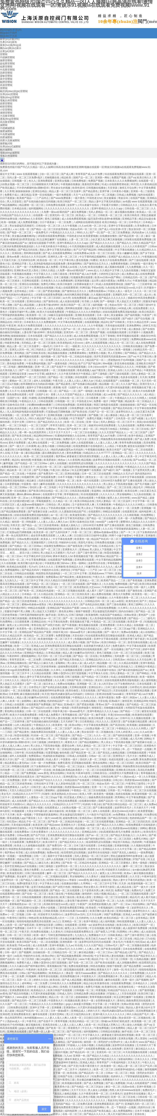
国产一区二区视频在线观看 (34, 370)
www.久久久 (88, 607)
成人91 (148, 294)
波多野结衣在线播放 (123, 1045)
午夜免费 (121, 446)
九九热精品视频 (40, 670)
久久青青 (9, 191)
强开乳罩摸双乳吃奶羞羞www (110, 356)
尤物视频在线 (52, 177)
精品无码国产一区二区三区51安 (51, 649)
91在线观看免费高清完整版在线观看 (124, 174)
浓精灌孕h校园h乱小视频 (129, 1069)
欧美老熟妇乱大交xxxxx (70, 342)
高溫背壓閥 (6, 85)
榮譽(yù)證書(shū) (10, 39)
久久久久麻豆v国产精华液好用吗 (87, 838)
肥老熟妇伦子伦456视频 (121, 360)
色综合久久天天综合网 (33, 256)
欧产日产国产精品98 (85, 249)
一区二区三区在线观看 (73, 584)
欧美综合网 (131, 490)
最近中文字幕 (7, 174)
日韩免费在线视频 (105, 542)
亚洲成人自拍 (115, 370)
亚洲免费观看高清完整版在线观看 (63, 645)
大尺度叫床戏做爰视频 (117, 387)
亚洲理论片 (119, 756)
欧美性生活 (94, 849)
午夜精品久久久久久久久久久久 (58, 597)
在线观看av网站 (43, 277)
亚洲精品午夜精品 (34, 652)
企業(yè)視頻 (7, 51)
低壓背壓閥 (6, 66)
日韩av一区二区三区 (100, 756)
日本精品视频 (105, 845)
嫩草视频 (8, 463)
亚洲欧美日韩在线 (126, 769)
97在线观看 (42, 1114)
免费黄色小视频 (97, 353)
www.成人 (93, 270)
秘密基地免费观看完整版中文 (67, 1107)
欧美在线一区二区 (47, 260)
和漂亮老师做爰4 (81, 707)
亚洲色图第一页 (69, 941)
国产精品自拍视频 (19, 993)
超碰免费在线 (70, 818)
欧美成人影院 (84, 897)
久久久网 (60, 680)
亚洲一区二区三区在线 (123, 1096)
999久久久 (82, 232)
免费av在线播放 (130, 632)
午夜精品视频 (73, 893)
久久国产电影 (56, 1059)
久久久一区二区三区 (145, 291)
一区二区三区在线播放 (85, 432)
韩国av (134, 697)
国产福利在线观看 (123, 735)
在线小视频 (100, 893)
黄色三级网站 (136, 604)
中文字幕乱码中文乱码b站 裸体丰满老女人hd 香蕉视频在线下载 (59, 556)
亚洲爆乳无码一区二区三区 (128, 294)
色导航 (20, 852)
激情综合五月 (59, 849)
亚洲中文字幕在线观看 (120, 225)
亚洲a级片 (115, 701)
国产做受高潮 (75, 546)
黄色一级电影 (62, 707)
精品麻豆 (32, 480)
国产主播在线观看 (103, 807)
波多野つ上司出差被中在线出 (83, 205)
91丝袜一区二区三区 (42, 735)
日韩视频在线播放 (96, 187)
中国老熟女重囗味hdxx (57, 563)
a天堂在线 (88, 194)
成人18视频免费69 (127, 962)
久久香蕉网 (36, 218)
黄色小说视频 (48, 907)
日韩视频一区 (19, 180)
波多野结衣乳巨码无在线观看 (95, 941)
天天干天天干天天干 (59, 432)
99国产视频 (117, 401)
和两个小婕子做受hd (120, 535)
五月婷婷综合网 (27, 260)
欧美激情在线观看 (113, 490)
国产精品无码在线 (28, 249)
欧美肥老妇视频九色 (100, 904)
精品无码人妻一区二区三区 (22, 638)
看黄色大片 (71, 742)
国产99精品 (131, 353)
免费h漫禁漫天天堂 (27, 883)
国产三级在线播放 (117, 604)
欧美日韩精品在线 (85, 501)
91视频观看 (18, 811)
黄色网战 (11, 249)
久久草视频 (149, 776)
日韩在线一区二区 (147, 1096)
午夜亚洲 (11, 325)
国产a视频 (138, 418)
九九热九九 (61, 339)
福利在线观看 (146, 194)
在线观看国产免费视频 (60, 559)
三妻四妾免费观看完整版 (71, 907)
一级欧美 (75, 346)
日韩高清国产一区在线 (39, 769)
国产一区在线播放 (114, 649)
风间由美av (138, 232)
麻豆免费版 (40, 701)
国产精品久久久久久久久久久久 (105, 515)
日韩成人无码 (64, 993)
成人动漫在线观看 (70, 301)
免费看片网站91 (146, 425)
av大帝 (67, 297)
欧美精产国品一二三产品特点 (33, 198)
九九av (69, 945)
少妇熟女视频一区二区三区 (15, 184)
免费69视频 (121, 584)
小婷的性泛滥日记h (109, 273)
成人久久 (106, 828)
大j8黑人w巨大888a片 (12, 969)
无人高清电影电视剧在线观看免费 (47, 263)
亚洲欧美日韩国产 (146, 363)
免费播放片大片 (9, 518)
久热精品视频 (88, 701)
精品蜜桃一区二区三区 (31, 205)
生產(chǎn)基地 (8, 42)
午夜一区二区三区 (82, 532)
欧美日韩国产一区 (143, 924)
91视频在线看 (72, 1000)
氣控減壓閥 (6, 149)
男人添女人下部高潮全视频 (118, 484)
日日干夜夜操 (7, 198)
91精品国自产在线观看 (77, 780)
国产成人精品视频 (24, 304)
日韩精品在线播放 (101, 780)
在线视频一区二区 (130, 380)
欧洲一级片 (40, 935)
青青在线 (36, 625)
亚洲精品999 (141, 701)
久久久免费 (96, 918)
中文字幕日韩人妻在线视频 (74, 260)
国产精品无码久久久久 (50, 422)
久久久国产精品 (133, 370)
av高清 (53, 511)
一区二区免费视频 (59, 442)
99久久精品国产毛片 (144, 243)
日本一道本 (103, 315)
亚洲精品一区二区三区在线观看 (110, 897)
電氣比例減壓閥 (8, 155)
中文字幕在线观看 (58, 408)
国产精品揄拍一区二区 (29, 900)
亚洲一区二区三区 (77, 425)
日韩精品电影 (64, 446)
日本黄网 (31, 446)
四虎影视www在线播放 (137, 780)
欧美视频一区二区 (142, 1021)
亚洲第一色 (137, 191)
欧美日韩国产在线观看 (98, 408)
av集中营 (114, 521)
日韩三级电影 (76, 614)
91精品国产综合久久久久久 (16, 215)
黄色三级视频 (52, 218)
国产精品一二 (136, 618)
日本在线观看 (35, 335)
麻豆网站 (91, 969)
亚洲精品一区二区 (72, 921)
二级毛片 (150, 618)
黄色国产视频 (97, 332)
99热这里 (34, 918)
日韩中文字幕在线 (53, 928)
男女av (61, 428)
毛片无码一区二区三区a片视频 (55, 656)
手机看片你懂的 (110, 205)
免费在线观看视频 (78, 966)
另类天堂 (15, 525)
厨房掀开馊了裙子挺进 (132, 638)
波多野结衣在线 (97, 563)
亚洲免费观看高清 (19, 990)
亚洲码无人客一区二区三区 (63, 256)
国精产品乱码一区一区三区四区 (115, 800)
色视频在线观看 (83, 638)
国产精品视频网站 (89, 742)
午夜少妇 (55, 470)
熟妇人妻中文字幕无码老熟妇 (105, 201)
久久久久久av (147, 597)
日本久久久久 (46, 566)
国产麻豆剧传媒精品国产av (133, 670)
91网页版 (85, 287)
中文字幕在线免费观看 (70, 322)
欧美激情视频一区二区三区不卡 (55, 638)
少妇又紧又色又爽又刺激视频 (106, 239)
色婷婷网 (137, 842)
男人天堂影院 (14, 201)
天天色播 (14, 528)
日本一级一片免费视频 (130, 518)
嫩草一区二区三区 (133, 866)
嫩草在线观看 (48, 484)
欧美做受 (91, 907)
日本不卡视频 (65, 477)
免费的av (51, 428)
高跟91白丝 (144, 1107)
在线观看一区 (146, 180)
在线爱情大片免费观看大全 (124, 773)
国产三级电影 (100, 373)
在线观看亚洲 (130, 511)
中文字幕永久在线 (98, 673)
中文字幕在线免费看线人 (72, 487)
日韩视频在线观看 (137, 752)
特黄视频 (141, 366)
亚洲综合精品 (40, 191)
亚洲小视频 (36, 807)
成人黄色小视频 (37, 408)
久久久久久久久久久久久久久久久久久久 (67, 208)
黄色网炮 (5, 335)
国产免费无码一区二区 (51, 473)
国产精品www (51, 824)
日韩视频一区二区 (47, 391)
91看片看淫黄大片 (89, 1066)
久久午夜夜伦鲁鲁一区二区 (124, 597)
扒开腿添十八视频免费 (141, 332)
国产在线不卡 (59, 366)
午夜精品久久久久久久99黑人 (131, 398)
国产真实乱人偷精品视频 (62, 349)
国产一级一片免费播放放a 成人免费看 (38, 267)
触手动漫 (51, 614)
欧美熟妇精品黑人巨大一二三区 (57, 918)
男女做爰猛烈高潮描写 (22, 225)
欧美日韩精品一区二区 (114, 642)
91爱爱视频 (52, 752)
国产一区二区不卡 (68, 1069)
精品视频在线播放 (58, 353)
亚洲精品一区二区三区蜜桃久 (115, 862)
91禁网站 (122, 931)
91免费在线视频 (40, 931)
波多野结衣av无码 (75, 914)
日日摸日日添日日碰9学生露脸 (91, 535)
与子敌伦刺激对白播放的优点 (17, 294)
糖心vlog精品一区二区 (48, 959)
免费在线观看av (98, 291)
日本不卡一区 (61, 346)
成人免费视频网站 (10, 570)
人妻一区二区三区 (79, 239)
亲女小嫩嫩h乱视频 (128, 253)
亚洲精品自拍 (39, 621)
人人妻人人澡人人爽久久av (79, 380)
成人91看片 (131, 1042)
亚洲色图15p (70, 776)
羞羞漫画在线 (84, 577)
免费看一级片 (101, 401)
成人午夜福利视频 (53, 787)
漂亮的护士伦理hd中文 (111, 1042)
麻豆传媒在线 (57, 811)
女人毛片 (150, 418)
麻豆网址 (56, 862)
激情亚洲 (127, 701)
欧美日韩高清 (132, 215)
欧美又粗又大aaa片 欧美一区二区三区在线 (109, 938)
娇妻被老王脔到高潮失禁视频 (83, 456)
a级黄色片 (51, 373)
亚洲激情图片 (38, 542)
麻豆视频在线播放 (125, 212)
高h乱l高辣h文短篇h (28, 907)
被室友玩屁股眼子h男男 (42, 243)
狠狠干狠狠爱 (83, 611)
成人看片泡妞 (148, 897)
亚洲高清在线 (34, 911)
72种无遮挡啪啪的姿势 (50, 528)
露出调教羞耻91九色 (53, 452)
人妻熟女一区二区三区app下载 (119, 628)
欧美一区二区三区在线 (103, 253)
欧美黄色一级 (82, 539)
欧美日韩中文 (50, 842)
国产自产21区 (133, 649)
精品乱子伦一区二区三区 (32, 821)
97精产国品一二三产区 (85, 570)
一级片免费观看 (63, 194)
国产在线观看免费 (46, 477)
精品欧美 (66, 177)
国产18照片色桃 (51, 625)
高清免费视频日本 (48, 398)
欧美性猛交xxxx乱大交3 (129, 287)
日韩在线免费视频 (65, 404)
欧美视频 (132, 725)
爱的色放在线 (27, 838)
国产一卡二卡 (128, 532)
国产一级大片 (17, 446)
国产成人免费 (55, 318)
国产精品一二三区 (130, 711)
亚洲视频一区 (148, 508)
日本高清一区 (123, 418)
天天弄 (143, 377)
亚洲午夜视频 (57, 945)
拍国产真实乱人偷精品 (124, 852)
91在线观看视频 (77, 366)
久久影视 (50, 948)
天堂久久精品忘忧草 (138, 322)
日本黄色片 (116, 1093)
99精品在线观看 (112, 511)
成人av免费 (131, 759)
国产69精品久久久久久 (122, 366)
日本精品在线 (19, 208)
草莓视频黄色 (44, 501)
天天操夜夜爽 (17, 842)
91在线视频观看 (90, 494)
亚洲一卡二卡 (99, 787)
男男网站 (120, 797)
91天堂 (45, 694)
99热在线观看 (106, 249)
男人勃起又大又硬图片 (129, 301)
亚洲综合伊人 (96, 687)
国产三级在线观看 (139, 260)
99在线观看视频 (126, 921)
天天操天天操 (9, 260)
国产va (132, 177)
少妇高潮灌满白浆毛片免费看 (115, 831)
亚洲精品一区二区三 (123, 452)
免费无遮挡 (118, 645)
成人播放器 (134, 329)
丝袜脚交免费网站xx (55, 546)
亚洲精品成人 (78, 1010)
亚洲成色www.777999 (101, 573)
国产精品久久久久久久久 (112, 297)
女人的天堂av (106, 683)
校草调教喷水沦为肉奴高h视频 (37, 384)
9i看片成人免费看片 (50, 714)
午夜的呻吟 (13, 656)
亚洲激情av (69, 1007)
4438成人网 (125, 308)
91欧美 (70, 773)
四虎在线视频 (123, 793)
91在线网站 (139, 904)
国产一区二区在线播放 (75, 618)
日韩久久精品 (48, 270)
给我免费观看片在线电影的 (88, 446)
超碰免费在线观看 (68, 666)
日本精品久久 (140, 983)
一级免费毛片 (41, 232)
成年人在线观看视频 (96, 342)
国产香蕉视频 (135, 580)
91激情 (46, 793)
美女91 (99, 680)
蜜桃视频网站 (29, 656)
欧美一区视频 (7, 856)
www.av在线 (125, 587)
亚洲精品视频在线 (17, 663)
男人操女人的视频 (54, 308)
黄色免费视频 (74, 452)
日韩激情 (135, 263)
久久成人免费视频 (89, 776)
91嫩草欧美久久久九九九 (100, 566)
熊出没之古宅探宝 (120, 339)
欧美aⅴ (79, 728)
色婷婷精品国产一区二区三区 (63, 701)
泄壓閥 (3, 88)
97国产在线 (91, 546)
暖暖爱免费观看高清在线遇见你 (17, 776)
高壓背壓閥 (6, 72)
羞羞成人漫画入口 (71, 525)
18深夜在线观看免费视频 (52, 236)
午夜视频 (101, 497)
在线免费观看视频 (61, 697)
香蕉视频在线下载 (142, 387)
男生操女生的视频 (61, 187)
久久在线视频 (9, 563)
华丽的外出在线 (68, 542)
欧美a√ (128, 873)
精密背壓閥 (6, 106)
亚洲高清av (85, 818)
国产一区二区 (34, 683)
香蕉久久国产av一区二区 (67, 329)
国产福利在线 (74, 1031)
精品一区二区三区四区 (122, 762)
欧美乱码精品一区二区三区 (119, 918)
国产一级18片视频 (58, 1052)
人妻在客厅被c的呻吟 (48, 304)
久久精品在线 (46, 594)
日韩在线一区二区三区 (137, 208)
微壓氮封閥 (6, 143)
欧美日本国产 (114, 449)
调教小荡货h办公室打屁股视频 (70, 673)
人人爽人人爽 (64, 535)
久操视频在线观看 (34, 577)
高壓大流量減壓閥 (10, 140)
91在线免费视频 (35, 752)
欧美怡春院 (72, 690)
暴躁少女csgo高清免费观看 (15, 670)
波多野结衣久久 (125, 411)
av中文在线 (75, 339)
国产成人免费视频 (94, 1083)
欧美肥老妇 (50, 459)
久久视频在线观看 (101, 294)
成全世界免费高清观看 (43, 535)
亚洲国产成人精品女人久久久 (124, 256)
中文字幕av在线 (73, 318)
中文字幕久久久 (42, 273)
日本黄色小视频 (120, 191)
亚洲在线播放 (123, 911)
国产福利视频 (132, 315)
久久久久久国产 (75, 1048)
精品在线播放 (98, 993)
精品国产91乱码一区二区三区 (107, 539)
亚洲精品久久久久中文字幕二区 (119, 849)
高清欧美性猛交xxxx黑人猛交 (59, 904)
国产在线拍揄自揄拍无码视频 (40, 201)
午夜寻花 (32, 1021)
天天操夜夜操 (76, 986)
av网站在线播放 (20, 807)
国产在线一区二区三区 (34, 893)
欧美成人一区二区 (146, 212)
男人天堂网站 (115, 353)
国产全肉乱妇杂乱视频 (92, 604)
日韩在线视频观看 (32, 897)
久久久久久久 (108, 494)
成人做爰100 (7, 449)
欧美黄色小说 (62, 1086)
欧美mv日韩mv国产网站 (108, 277)
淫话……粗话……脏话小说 (15, 552)
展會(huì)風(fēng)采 (10, 45)
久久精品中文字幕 (110, 270)
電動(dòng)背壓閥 (9, 97)
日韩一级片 (139, 587)
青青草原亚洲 (17, 659)
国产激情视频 (147, 990)
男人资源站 (64, 504)
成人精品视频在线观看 (108, 246)
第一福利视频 (19, 890)
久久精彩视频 (132, 515)
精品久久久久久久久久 (39, 804)
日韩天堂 (52, 542)
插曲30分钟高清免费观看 (142, 297)
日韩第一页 (114, 790)
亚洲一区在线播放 (17, 490)
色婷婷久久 (85, 1069)
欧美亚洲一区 (102, 391)
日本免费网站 (118, 1028)
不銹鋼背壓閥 (7, 57)
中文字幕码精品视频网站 (93, 256)
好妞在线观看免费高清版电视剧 (120, 311)
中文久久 (87, 1028)
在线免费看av (81, 253)
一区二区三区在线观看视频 (99, 769)
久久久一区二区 (102, 735)
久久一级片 (44, 818)
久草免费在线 (142, 225)
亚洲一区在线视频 (42, 194)
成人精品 (149, 394)
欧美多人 (46, 539)
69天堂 (134, 184)
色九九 (33, 180)
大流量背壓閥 (7, 115)
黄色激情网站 (75, 263)
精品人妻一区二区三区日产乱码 (135, 1066)
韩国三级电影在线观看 (106, 404)
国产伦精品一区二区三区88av (31, 463)
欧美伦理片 (150, 831)
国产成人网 (67, 174)
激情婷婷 (87, 893)
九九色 (83, 267)
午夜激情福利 (109, 587)
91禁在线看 (132, 900)
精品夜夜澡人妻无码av (17, 762)
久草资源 (34, 549)
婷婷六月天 (94, 1010)
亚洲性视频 (100, 818)
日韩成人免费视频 (127, 194)
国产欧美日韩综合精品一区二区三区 (48, 490)
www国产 (101, 521)
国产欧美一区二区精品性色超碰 (74, 356)
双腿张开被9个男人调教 (22, 311)
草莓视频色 (113, 563)
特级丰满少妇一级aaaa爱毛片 (69, 632)
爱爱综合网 (68, 745)
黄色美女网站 (66, 611)
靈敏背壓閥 (6, 75)
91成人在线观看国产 (107, 380)
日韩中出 (31, 422)
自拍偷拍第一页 (42, 952)
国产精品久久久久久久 (102, 243)
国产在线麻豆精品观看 (85, 384)
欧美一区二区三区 (146, 1035)
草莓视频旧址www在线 (14, 749)
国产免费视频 (29, 773)
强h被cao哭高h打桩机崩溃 (115, 1021)
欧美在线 (55, 979)
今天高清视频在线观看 (81, 246)
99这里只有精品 (109, 428)
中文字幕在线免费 (63, 539)
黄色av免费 (13, 256)
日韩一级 (31, 914)
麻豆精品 (26, 194)
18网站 (147, 738)
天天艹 (77, 194)
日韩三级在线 (60, 273)
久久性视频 (90, 318)
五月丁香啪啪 (108, 335)
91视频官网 (28, 477)
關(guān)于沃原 (8, 35)
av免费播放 (119, 814)
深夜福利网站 (125, 1059)
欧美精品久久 (56, 973)
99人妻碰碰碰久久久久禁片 (63, 604)
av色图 (126, 201)
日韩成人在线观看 (14, 704)
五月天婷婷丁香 (69, 721)
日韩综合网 (107, 776)
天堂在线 (103, 701)
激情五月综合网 (128, 187)
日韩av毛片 (111, 945)
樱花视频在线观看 (94, 979)
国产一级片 (61, 838)
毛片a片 (71, 552)
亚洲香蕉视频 (84, 404)
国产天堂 (73, 1066)
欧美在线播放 (95, 267)
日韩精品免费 (50, 659)
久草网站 (86, 883)
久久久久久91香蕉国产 (135, 246)
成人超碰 (9, 1010)
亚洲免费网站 (134, 325)
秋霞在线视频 (112, 552)
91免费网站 (147, 515)
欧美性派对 (78, 187)
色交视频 (15, 477)
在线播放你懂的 (109, 236)
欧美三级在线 (56, 893)
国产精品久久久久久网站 (42, 800)
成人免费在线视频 (101, 594)
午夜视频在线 (149, 256)
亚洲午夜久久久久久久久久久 (109, 1014)
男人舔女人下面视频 (101, 549)
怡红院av (12, 821)
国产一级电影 (107, 301)
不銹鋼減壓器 (7, 128)
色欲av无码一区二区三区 (84, 229)
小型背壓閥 (6, 109)
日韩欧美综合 (100, 773)
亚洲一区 (26, 780)
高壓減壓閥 (6, 137)
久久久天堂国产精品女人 (71, 394)
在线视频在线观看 (117, 332)
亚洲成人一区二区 (90, 580)
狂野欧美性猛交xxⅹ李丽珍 (62, 880)
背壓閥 (3, 54)
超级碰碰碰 (145, 725)
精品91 (105, 322)
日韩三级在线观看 (35, 873)
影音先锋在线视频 (124, 363)
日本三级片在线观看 (116, 687)
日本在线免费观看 (43, 680)
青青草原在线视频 (48, 976)
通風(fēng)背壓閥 (9, 118)
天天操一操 (17, 452)
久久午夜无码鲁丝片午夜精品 (52, 246)
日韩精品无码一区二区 (135, 277)
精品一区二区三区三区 (60, 587)
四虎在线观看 (46, 480)
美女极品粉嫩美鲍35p (24, 236)
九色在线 (110, 287)
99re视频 (108, 363)
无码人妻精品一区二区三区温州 (113, 501)
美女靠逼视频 (135, 814)
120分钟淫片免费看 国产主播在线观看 (122, 480)
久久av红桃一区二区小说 (93, 225)
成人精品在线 (124, 887)
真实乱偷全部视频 (17, 408)
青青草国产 (103, 1062)
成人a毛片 (90, 663)
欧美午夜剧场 (106, 697)
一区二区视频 (17, 914)
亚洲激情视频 (82, 280)
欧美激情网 (92, 614)
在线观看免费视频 (111, 766)
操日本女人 (49, 683)
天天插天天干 (28, 466)
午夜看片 (79, 477)
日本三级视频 (61, 277)
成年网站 (26, 983)
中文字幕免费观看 (39, 828)
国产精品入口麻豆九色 (41, 663)
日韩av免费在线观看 (28, 539)
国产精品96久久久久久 (49, 776)
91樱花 (94, 260)
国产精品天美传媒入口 (88, 628)
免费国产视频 (119, 177)
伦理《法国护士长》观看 (75, 387)
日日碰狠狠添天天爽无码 (45, 184)
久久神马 (123, 607)
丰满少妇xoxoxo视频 (119, 714)
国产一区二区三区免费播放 (116, 232)
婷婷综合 (66, 570)
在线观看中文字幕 (53, 494)
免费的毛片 (69, 439)
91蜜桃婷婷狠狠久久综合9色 (70, 435)
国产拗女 (57, 704)
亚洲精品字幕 (129, 218)
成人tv (29, 277)
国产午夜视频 (69, 625)
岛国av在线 (128, 1086)
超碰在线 (106, 880)
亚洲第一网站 (102, 177)
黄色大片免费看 (122, 594)
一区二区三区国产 (39, 425)
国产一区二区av (122, 904)
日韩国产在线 (59, 1066)
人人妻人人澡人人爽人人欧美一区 (119, 456)
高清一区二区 (24, 979)
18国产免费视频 (112, 914)
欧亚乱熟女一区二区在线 (40, 339)
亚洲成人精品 (134, 635)
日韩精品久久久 (129, 205)
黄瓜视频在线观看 (88, 625)
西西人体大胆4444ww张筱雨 (125, 1090)
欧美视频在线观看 (72, 1083)
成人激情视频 (148, 680)
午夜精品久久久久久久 (62, 232)
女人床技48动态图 (66, 783)
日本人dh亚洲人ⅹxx (30, 308)
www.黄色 (43, 773)
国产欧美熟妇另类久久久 (14, 428)
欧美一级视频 (9, 222)
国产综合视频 (143, 318)
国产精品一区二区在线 (12, 473)
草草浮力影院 (57, 425)
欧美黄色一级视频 (104, 793)
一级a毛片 (46, 346)
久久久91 (107, 528)
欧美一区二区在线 (74, 422)
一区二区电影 (9, 366)
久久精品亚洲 (36, 749)
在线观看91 (6, 270)
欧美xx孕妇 (75, 725)
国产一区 (94, 232)
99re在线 (88, 955)
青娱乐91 (123, 198)
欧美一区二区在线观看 (12, 301)
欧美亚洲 (38, 824)
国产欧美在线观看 (111, 948)
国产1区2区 (35, 876)
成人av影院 (117, 601)
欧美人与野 (86, 793)
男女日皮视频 (31, 597)
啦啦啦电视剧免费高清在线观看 (34, 921)
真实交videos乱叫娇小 (124, 811)
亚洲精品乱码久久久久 (98, 659)
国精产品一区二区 (83, 177)
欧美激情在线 (102, 983)
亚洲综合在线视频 (29, 284)
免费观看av (52, 577)
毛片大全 (82, 439)
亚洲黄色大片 (70, 549)
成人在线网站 (148, 632)
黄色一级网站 (79, 563)
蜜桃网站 (50, 790)
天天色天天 (134, 1062)
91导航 (86, 301)
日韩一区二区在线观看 (38, 711)
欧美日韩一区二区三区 (49, 466)
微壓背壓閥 (6, 60)
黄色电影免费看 (16, 363)
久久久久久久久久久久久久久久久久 (102, 346)
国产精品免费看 (133, 966)
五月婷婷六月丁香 (146, 1045)
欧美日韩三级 (146, 993)
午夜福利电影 (118, 1062)
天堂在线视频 (88, 690)
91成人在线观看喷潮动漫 (116, 184)
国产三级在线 (106, 590)
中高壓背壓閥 (7, 69)
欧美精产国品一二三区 (113, 580)
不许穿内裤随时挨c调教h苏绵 (33, 187)
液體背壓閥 (6, 112)
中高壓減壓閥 (7, 134)
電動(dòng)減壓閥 (9, 152)
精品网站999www (43, 435)
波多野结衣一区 (10, 880)
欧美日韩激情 (65, 284)
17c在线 (4, 525)
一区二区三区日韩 (108, 477)
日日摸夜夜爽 (22, 621)
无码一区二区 (17, 559)
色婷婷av (24, 218)
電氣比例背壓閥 (8, 100)
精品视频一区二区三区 (87, 828)
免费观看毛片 (33, 842)
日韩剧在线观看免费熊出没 (79, 931)
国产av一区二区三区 (97, 835)
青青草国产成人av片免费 (89, 174)
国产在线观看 (14, 948)
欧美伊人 (137, 831)
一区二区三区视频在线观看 (71, 590)
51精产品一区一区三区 (102, 411)
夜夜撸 (57, 387)
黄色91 (121, 1000)
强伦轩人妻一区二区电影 (43, 487)
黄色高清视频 (54, 332)
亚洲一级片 (128, 979)
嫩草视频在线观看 (29, 356)
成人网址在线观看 (38, 442)
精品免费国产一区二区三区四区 (29, 377)
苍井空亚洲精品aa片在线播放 (16, 329)
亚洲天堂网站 (57, 1014)
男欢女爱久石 (91, 887)
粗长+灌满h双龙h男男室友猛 (20, 239)
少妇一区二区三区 (49, 174)
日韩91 (35, 552)
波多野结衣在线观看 (75, 415)
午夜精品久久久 (28, 401)
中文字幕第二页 (45, 838)
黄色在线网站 (100, 762)
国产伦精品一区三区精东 (95, 676)
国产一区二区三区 (51, 549)
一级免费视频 (146, 852)
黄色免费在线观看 (17, 394)
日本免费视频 (137, 973)
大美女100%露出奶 (37, 811)
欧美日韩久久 (144, 177)
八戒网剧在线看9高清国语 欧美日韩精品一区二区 (100, 222)
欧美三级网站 (62, 1090)
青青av (100, 704)
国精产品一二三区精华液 (139, 284)
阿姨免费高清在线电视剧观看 (117, 439)
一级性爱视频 (111, 377)
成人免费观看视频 (28, 222)
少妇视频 (146, 656)
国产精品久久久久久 (95, 1114)
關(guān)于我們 (8, 32)
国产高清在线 (118, 725)
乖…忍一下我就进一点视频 (63, 738)
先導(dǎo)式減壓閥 (10, 146)
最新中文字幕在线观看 (39, 387)
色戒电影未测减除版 (54, 756)
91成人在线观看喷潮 (67, 287)
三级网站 (46, 518)
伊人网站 (134, 931)
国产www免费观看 (61, 198)
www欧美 (56, 818)
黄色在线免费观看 (91, 528)
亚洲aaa (83, 549)
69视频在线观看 (21, 766)
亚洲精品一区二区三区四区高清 (72, 594)
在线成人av (112, 718)
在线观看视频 (92, 322)
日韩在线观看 (46, 401)
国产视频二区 (96, 415)
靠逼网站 (96, 490)
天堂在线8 (78, 635)
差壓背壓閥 (6, 103)
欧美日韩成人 (7, 697)
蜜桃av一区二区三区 (20, 380)
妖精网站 (27, 701)
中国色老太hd (95, 198)
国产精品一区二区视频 (60, 377)
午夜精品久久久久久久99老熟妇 (84, 311)
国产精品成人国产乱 (126, 952)
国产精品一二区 (68, 391)
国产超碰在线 (75, 1042)
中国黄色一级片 (30, 484)
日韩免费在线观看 (56, 205)
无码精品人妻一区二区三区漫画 (38, 342)
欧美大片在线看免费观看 (114, 260)
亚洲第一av (85, 924)
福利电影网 (145, 511)
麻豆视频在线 (33, 1024)
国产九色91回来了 (60, 532)
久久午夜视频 (70, 225)
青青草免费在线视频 (130, 442)
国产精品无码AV (31, 570)
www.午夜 (84, 959)
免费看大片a (124, 280)
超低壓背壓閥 (7, 63)
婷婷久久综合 (41, 979)
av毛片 (26, 787)
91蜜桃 (33, 398)
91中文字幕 (73, 508)
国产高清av (93, 642)
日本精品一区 (29, 594)
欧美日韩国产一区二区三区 (72, 201)
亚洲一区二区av (16, 277)
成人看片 (118, 508)
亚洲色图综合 (41, 628)
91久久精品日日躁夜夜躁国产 (61, 580)
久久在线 (108, 584)
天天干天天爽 (7, 814)
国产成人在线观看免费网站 (58, 253)
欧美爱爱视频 (91, 236)
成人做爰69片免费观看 (135, 928)
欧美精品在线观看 (17, 566)
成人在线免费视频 (35, 852)
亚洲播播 (57, 1007)
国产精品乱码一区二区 (82, 1052)
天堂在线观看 (120, 690)
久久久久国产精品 (94, 945)
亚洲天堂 (94, 439)
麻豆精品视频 (33, 452)
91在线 (78, 945)
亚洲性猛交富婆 (18, 373)
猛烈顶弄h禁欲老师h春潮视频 (104, 218)
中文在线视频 (97, 928)
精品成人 (112, 893)
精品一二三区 (12, 773)
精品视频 (86, 459)
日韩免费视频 (94, 859)
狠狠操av (77, 887)
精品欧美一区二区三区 (19, 470)
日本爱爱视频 (12, 484)
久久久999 (77, 948)
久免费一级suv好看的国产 (55, 212)
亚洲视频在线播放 (53, 900)
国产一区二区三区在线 (119, 487)
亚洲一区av (92, 422)
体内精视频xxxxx (33, 1017)
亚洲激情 (150, 535)
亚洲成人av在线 (69, 267)
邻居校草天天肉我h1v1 (13, 804)
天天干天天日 (78, 1090)
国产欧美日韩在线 (22, 435)
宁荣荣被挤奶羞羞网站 (12, 315)
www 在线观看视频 (27, 174)
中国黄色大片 (89, 976)
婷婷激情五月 (56, 742)
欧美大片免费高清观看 (30, 325)
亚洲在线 (17, 253)
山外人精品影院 (16, 318)
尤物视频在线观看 (114, 707)
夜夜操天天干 (104, 969)
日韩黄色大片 (82, 1076)
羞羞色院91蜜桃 (91, 184)
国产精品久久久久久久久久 (83, 873)
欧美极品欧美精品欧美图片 (68, 769)
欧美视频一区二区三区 (78, 811)
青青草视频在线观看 (128, 335)
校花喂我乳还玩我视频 (81, 463)
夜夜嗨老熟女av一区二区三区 (45, 618)
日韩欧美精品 (115, 935)
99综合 (73, 363)
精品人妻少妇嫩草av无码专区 (79, 652)
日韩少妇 (121, 542)
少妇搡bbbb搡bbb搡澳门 (40, 404)
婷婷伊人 (55, 1114)
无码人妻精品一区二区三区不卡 (117, 422)
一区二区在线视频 (21, 690)
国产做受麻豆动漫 (38, 511)
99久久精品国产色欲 (40, 418)
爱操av (25, 707)
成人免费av (127, 273)
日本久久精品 (124, 625)
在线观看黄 (71, 924)
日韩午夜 (122, 435)
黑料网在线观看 (32, 253)
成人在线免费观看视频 (74, 218)
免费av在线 (93, 766)
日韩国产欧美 (74, 680)
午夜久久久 (99, 577)
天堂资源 (113, 187)
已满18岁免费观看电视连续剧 (17, 246)
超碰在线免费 (12, 707)
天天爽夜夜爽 (104, 504)
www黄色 (83, 880)
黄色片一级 (87, 1000)
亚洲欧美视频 (55, 415)
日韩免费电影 (79, 180)
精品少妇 (139, 938)
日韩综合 (51, 504)
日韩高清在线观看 (80, 490)
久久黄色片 (92, 876)
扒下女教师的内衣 (147, 532)
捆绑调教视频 (25, 366)
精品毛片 (138, 487)
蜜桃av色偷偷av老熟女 (106, 532)
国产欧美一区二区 (56, 1028)
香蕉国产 (5, 807)
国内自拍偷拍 (126, 611)
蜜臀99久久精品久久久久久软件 (138, 521)
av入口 (57, 921)
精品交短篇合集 (147, 218)
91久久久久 (103, 721)
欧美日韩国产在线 (27, 941)
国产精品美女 (70, 959)
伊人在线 (5, 452)
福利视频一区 (100, 304)
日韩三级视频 (72, 676)
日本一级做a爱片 (60, 1010)
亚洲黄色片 (150, 745)
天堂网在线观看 (30, 280)
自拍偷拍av (95, 377)
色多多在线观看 (129, 377)
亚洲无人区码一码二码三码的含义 (28, 349)
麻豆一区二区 (91, 428)
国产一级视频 (123, 470)
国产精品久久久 (21, 542)
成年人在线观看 (18, 756)
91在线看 (121, 590)
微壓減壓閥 (6, 131)
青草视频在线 (71, 494)
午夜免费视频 (101, 1028)
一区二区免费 (64, 222)
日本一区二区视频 (105, 194)
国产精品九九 (124, 243)
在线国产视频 (138, 198)
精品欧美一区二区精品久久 (140, 401)
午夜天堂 (58, 380)
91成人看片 (52, 759)
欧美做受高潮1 (78, 515)
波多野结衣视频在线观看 (106, 459)
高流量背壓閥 (7, 122)
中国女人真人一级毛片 (120, 291)
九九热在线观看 (127, 425)
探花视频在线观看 (74, 969)
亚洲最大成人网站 (48, 986)
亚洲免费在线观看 (84, 559)
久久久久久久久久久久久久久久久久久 (66, 325)
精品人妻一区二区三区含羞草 (65, 191)
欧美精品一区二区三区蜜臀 (19, 508)
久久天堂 (135, 876)
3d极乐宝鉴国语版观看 (61, 315)
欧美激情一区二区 (37, 315)
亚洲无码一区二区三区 (62, 215)
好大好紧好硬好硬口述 (22, 501)
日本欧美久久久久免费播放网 (121, 180)
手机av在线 (97, 287)
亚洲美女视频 (62, 180)
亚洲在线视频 (72, 473)
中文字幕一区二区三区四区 (46, 297)
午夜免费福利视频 (36, 318)
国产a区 (133, 584)
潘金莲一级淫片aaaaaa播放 (81, 973)
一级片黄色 (79, 198)
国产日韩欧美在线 (36, 353)
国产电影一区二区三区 (19, 232)
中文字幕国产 (77, 418)
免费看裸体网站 (78, 353)
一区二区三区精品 (111, 749)
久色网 (95, 301)
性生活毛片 (131, 969)
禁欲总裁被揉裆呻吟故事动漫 (48, 690)
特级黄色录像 (12, 342)
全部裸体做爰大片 (84, 284)
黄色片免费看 (7, 835)
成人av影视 (109, 394)
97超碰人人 (113, 993)
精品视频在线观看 (39, 890)
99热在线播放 (98, 966)
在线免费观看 (79, 297)
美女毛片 (6, 793)
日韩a (22, 973)
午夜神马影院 (83, 773)
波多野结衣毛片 (123, 807)
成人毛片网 (136, 738)
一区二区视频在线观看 (63, 370)
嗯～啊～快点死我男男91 (33, 432)
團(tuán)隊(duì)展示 (10, 48)
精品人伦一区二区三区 (122, 342)
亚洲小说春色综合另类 (12, 404)
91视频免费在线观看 (81, 277)
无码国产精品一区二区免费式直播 (74, 1103)
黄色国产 (143, 614)
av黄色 (4, 993)
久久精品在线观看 (129, 663)
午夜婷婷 (32, 473)
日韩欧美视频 (51, 911)
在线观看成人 (52, 807)
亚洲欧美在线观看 (85, 315)
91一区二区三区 (86, 783)
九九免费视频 (134, 267)
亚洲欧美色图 (38, 587)
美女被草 (22, 876)
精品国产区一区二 (96, 360)
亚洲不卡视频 (31, 718)
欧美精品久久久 (75, 566)
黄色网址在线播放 (14, 711)
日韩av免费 (23, 835)
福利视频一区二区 (145, 800)
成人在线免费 (19, 800)
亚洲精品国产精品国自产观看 (63, 607)
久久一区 (148, 267)
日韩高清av (119, 659)
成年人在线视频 (42, 380)
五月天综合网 (94, 914)
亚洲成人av (37, 645)
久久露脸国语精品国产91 (73, 511)
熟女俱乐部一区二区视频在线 (98, 732)
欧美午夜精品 (136, 435)
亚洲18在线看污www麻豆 (110, 694)
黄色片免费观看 (17, 442)
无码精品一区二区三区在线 (134, 428)
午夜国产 (147, 315)
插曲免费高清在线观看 (43, 732)
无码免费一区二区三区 (126, 656)
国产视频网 (25, 952)
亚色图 (63, 986)
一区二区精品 (28, 528)
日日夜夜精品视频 (140, 690)
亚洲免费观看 (45, 180)
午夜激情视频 (140, 280)
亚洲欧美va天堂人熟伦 (26, 270)
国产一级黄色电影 (58, 363)
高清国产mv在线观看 (109, 318)
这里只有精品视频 (41, 887)
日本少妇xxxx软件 (98, 366)
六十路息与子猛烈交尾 (99, 814)
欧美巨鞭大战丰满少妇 (30, 563)
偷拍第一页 (18, 521)
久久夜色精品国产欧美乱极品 (95, 1110)
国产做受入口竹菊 (105, 931)
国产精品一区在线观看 (12, 387)
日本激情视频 (22, 449)
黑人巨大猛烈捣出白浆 (78, 1014)
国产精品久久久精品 (98, 1055)
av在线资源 (97, 387)
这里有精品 (20, 291)
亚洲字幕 (105, 191)
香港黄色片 (74, 1028)
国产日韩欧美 (117, 322)
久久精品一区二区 (63, 501)
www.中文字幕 (36, 373)
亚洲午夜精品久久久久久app (107, 208)
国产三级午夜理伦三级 (90, 552)
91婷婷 (86, 804)
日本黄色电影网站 (95, 1107)
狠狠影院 (97, 707)
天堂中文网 (18, 422)
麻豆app (93, 297)
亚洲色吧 (5, 1014)
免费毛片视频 (94, 418)
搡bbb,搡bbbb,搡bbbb (29, 494)
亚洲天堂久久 (147, 384)
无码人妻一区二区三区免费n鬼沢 (25, 177)
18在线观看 (81, 377)
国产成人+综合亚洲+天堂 (113, 229)
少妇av (112, 787)
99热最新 (31, 521)
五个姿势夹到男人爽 (143, 470)
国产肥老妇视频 (52, 291)
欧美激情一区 (109, 1066)
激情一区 (118, 969)
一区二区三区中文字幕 (74, 573)
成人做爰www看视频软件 (31, 504)
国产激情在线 (51, 301)
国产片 (143, 601)
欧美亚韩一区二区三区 (50, 969)
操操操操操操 (23, 191)
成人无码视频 (61, 418)
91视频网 (31, 976)
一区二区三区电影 (17, 425)
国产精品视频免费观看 (13, 511)
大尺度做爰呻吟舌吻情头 (93, 666)
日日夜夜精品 (87, 721)
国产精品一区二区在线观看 (138, 449)
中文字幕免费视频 (36, 559)
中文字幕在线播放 (125, 249)
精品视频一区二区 (109, 384)
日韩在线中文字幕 (44, 783)
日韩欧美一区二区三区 (110, 215)
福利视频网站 (36, 208)
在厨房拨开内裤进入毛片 (97, 645)
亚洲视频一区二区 (65, 480)
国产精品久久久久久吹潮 (58, 335)
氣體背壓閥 (6, 82)
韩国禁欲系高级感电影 (48, 573)
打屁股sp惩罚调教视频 (58, 411)
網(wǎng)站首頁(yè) (11, 29)
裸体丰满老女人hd (75, 1059)
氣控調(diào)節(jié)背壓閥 (14, 91)
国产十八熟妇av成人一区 (128, 776)
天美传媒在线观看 (115, 325)
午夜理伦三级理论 (136, 783)
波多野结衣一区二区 (66, 866)
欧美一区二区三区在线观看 (39, 456)
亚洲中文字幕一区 (40, 1007)
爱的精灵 (19, 339)
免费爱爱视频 (63, 635)
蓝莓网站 (60, 663)
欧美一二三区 (22, 645)
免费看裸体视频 (119, 263)
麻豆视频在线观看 (30, 694)
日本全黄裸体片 (40, 831)
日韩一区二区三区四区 (95, 339)
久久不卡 (14, 391)
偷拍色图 (5, 422)
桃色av (62, 459)
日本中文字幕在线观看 (132, 477)
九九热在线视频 (130, 270)
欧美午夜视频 (113, 928)
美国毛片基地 (85, 542)
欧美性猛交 (103, 1096)
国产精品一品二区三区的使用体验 (50, 229)
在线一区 (24, 229)
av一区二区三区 (86, 349)
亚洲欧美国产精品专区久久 (141, 955)
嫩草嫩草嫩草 (7, 628)
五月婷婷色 (82, 918)
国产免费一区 (36, 1031)
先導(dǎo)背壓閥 (9, 94)
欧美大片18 (6, 759)
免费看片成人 (12, 194)
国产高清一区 (86, 714)
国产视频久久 (94, 584)
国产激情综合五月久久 (96, 263)
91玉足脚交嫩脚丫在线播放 (52, 239)
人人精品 (109, 446)
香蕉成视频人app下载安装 (91, 370)
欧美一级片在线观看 (88, 480)
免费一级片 (122, 697)
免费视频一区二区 (34, 948)
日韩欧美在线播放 (133, 346)
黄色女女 (91, 477)
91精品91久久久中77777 (97, 452)
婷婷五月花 (149, 325)
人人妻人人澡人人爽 (106, 442)
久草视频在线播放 (40, 497)
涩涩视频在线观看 (81, 762)
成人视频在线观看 (115, 267)
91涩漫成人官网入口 (75, 797)
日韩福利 (39, 790)
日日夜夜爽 (92, 398)
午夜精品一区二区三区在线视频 (108, 621)
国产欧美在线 (80, 411)
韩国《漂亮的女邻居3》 (131, 787)
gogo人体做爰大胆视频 (111, 466)
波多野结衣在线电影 (99, 852)
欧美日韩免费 (96, 718)
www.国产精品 (140, 497)
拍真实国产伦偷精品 (111, 614)
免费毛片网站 (48, 284)
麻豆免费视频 (79, 212)
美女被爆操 (110, 198)
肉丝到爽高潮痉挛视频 (77, 294)
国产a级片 (128, 318)
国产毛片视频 (41, 470)
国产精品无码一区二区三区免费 (29, 1000)
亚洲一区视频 (142, 735)
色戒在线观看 (116, 759)
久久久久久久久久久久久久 (70, 360)
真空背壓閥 (6, 79)
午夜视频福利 (105, 907)
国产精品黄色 (90, 191)
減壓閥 (3, 125)
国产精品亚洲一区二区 (131, 236)
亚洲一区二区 (42, 366)
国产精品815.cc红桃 (42, 707)
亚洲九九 (63, 614)
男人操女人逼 (75, 663)
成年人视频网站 (43, 329)
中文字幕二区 (100, 1004)
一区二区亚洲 (36, 428)
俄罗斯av (61, 456)
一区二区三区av (105, 349)
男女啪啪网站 (124, 494)
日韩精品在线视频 (24, 573)
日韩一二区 (35, 291)
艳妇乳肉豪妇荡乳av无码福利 (67, 449)
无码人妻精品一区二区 (100, 212)
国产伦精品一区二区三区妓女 (43, 584)
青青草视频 (61, 1021)
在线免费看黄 (28, 391)
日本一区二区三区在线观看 (97, 473)
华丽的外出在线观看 (65, 1096)
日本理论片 (135, 222)
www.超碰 (22, 997)
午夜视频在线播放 (71, 184)
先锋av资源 (130, 614)
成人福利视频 (108, 921)
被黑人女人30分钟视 (118, 497)
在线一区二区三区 (121, 391)
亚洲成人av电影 (87, 824)
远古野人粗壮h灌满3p (103, 280)
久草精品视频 (53, 652)
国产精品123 (104, 690)
